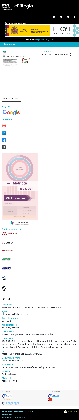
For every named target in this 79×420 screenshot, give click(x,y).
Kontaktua (7, 417)
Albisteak (6, 380)
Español (40, 39)
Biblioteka (7, 414)
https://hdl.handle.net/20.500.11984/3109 (22, 353)
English (49, 39)
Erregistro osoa (11, 98)
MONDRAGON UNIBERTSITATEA (17, 411)
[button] (60, 17)
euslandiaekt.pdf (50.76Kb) (56, 54)
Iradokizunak (20, 417)
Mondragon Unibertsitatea (15, 314)
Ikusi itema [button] (10, 44)
